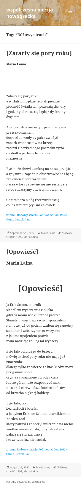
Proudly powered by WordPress (25, 482)
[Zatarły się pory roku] (39, 53)
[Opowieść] (22, 251)
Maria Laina (48, 233)
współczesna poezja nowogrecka (29, 12)
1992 (19, 237)
